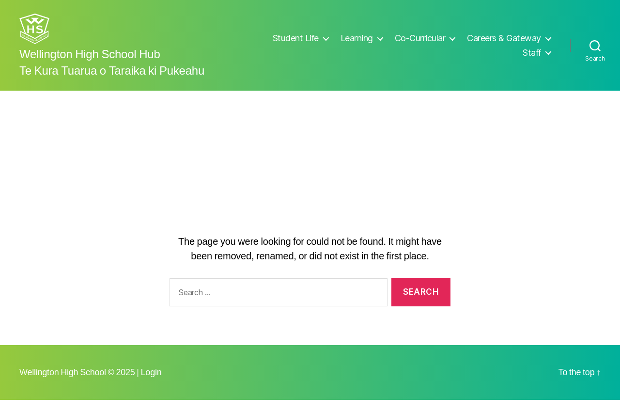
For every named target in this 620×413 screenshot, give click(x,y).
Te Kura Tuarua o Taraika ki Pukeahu (111, 84)
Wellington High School (62, 385)
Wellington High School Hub (89, 68)
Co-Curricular (420, 44)
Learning (357, 44)
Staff (532, 59)
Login (151, 385)
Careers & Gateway (504, 44)
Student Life (296, 44)
